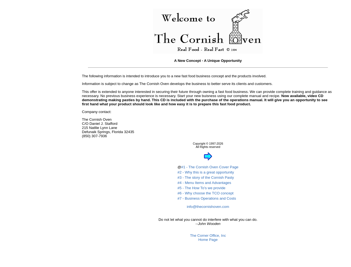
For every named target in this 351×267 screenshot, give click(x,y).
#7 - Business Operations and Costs (206, 198)
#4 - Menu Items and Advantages (204, 183)
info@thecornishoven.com (208, 207)
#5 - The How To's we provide (201, 188)
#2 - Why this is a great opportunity (205, 172)
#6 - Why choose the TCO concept (205, 193)
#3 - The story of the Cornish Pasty (205, 177)
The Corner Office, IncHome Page (208, 237)
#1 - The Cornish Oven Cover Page (210, 167)
